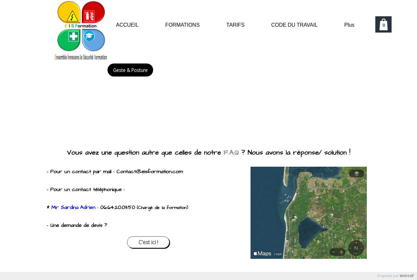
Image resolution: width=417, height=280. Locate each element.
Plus (349, 25)
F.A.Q (231, 152)
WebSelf (407, 275)
